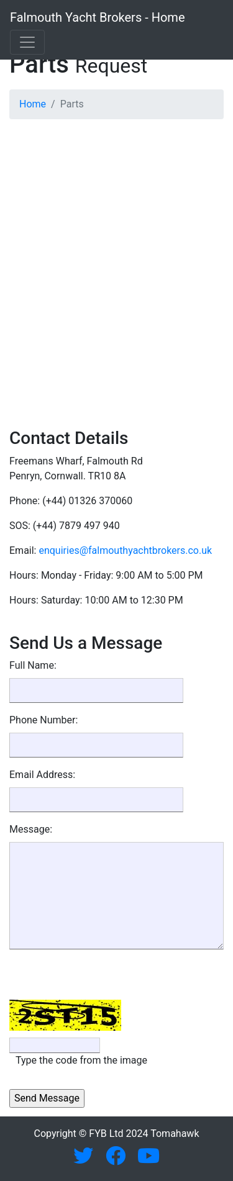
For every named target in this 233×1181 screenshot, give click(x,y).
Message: (30, 829)
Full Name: (33, 665)
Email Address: (42, 775)
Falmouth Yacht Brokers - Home (97, 17)
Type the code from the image (81, 1060)
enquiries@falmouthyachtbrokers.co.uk (125, 550)
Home (32, 104)
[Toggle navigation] (27, 42)
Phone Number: (43, 720)
